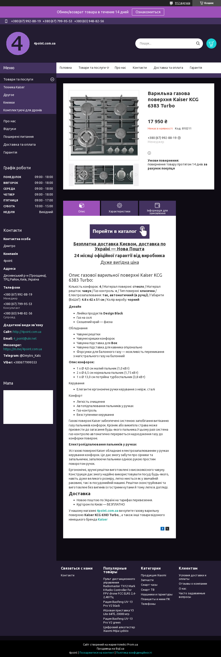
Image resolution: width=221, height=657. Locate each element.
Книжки (9, 102)
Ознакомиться (148, 12)
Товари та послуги (92, 67)
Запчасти (147, 579)
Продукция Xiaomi (153, 575)
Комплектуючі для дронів (22, 110)
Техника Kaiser (14, 87)
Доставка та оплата (168, 67)
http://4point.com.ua (27, 332)
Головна (66, 67)
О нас (182, 588)
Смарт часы (149, 584)
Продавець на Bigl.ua (110, 648)
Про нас (120, 67)
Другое (8, 95)
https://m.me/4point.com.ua (22, 349)
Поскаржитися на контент (96, 652)
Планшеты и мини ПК (155, 599)
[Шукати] (198, 43)
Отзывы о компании (193, 583)
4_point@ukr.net (25, 338)
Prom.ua (132, 644)
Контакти (140, 67)
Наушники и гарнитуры (157, 594)
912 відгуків (182, 3)
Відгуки (9, 129)
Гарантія (196, 67)
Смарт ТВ (147, 589)
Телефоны (148, 603)
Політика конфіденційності (134, 652)
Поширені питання (18, 136)
